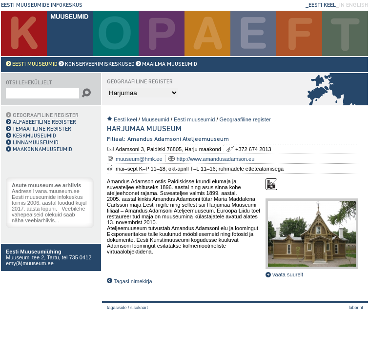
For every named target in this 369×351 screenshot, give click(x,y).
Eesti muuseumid (194, 119)
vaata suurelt (284, 274)
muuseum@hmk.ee (139, 159)
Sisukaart (139, 307)
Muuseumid (155, 119)
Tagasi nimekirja (129, 281)
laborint (355, 307)
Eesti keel (125, 119)
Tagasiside (117, 307)
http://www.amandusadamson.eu (216, 159)
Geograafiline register (245, 119)
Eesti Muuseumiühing (34, 251)
